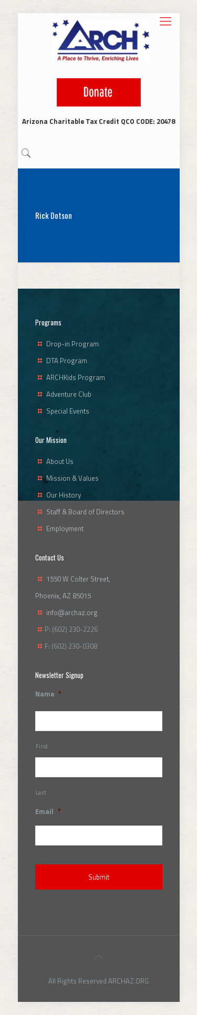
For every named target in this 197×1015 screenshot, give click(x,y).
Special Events (67, 411)
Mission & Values (72, 478)
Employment (65, 528)
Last (41, 792)
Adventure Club (68, 394)
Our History (63, 495)
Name (48, 694)
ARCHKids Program (75, 377)
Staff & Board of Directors (85, 511)
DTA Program (66, 360)
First (42, 746)
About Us (60, 461)
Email (48, 811)
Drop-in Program (72, 344)
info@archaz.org (72, 612)
